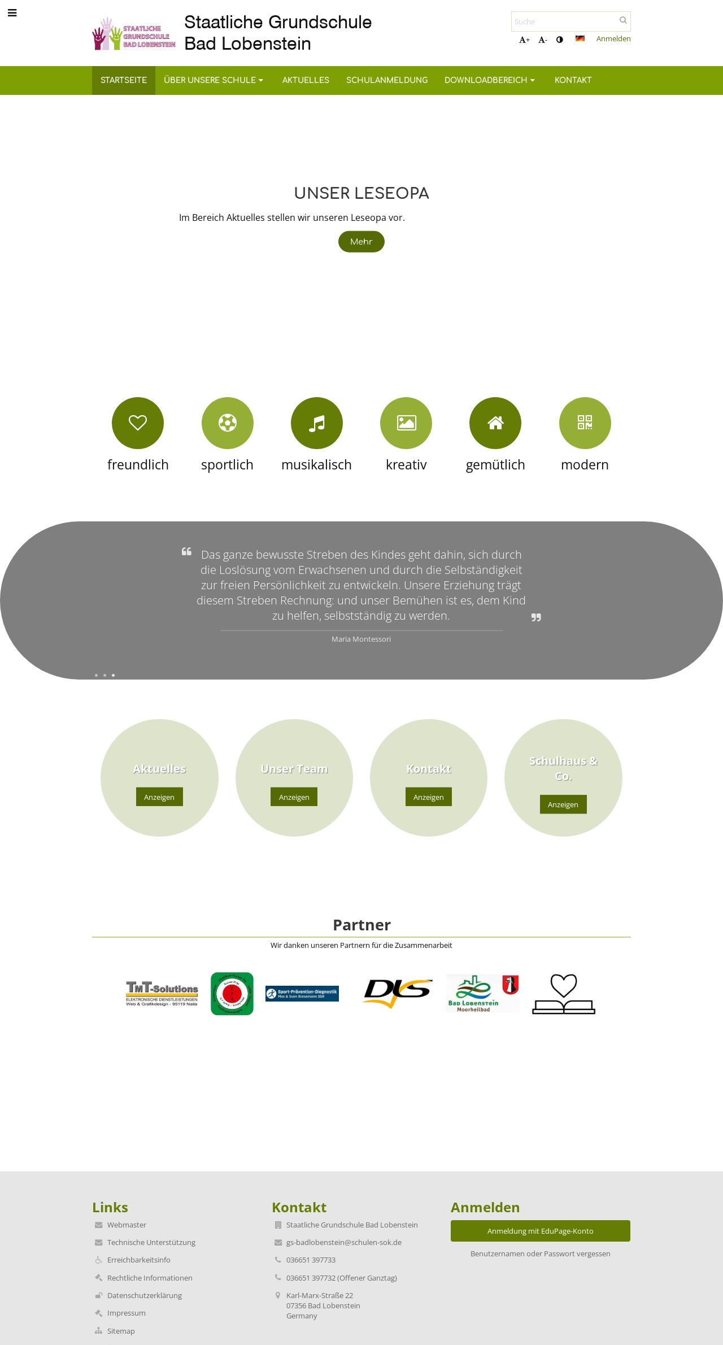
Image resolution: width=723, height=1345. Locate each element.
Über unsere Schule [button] (214, 80)
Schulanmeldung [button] (387, 80)
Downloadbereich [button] (491, 80)
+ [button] (524, 39)
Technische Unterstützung (151, 1242)
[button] (580, 38)
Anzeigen (159, 796)
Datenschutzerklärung (144, 1295)
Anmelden (613, 38)
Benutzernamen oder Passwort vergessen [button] (541, 1253)
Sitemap (121, 1331)
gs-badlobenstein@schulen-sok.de (344, 1242)
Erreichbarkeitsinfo (139, 1260)
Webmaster (126, 1225)
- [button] (542, 39)
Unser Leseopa (361, 192)
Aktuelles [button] (305, 80)
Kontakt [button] (573, 80)
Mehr (361, 241)
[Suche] (571, 21)
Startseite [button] (124, 80)
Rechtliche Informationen (150, 1278)
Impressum (126, 1313)
